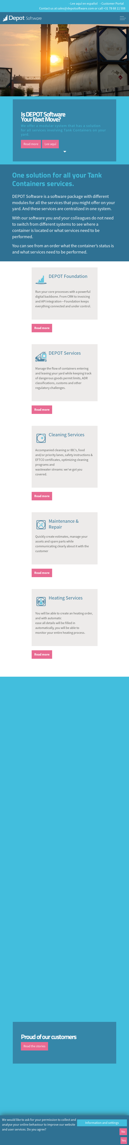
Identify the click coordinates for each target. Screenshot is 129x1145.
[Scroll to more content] (64, 152)
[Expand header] (123, 18)
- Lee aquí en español (83, 4)
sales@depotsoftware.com (75, 8)
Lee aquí (50, 144)
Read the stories (34, 1046)
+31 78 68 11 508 (114, 8)
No (123, 1132)
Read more (31, 144)
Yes (123, 1141)
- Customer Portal (112, 4)
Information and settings (102, 1123)
